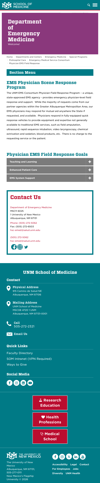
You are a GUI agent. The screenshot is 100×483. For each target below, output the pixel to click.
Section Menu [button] (22, 73)
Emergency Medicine (55, 57)
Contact (84, 464)
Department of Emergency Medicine (31, 207)
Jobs (75, 469)
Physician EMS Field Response (24, 63)
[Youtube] (30, 383)
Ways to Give (17, 364)
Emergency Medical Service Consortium (49, 60)
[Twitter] (69, 456)
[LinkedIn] (23, 383)
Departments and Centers (29, 57)
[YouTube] (83, 457)
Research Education (50, 402)
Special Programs (78, 57)
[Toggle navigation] (95, 5)
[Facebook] (10, 383)
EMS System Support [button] (22, 178)
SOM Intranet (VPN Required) (29, 358)
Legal (73, 464)
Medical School (50, 436)
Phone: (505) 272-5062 (23, 223)
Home (10, 57)
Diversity (57, 473)
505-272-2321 (24, 326)
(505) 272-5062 (19, 237)
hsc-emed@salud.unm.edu (25, 230)
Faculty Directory (20, 353)
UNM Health (73, 473)
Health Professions (50, 419)
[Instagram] (16, 383)
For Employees (61, 469)
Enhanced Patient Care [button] (23, 170)
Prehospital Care (17, 60)
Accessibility (60, 464)
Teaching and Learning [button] (23, 161)
